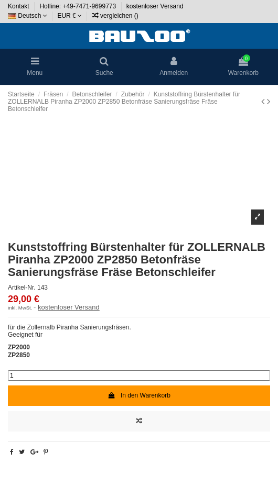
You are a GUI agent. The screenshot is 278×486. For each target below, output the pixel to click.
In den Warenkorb (139, 395)
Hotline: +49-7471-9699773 (78, 6)
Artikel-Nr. (22, 287)
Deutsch (27, 15)
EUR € (69, 15)
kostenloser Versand (155, 6)
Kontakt (19, 6)
